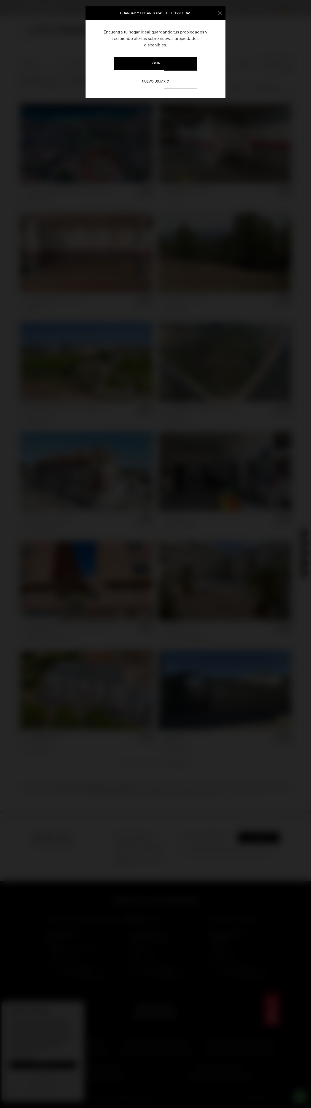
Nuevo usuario (155, 81)
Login (155, 63)
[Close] (220, 12)
